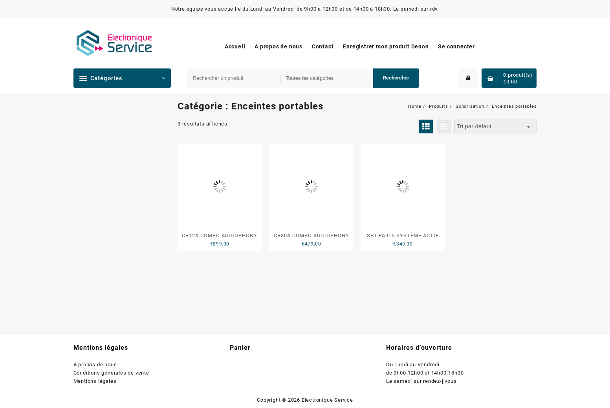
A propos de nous (95, 364)
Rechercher (396, 78)
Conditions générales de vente (111, 373)
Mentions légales (95, 381)
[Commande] (495, 126)
